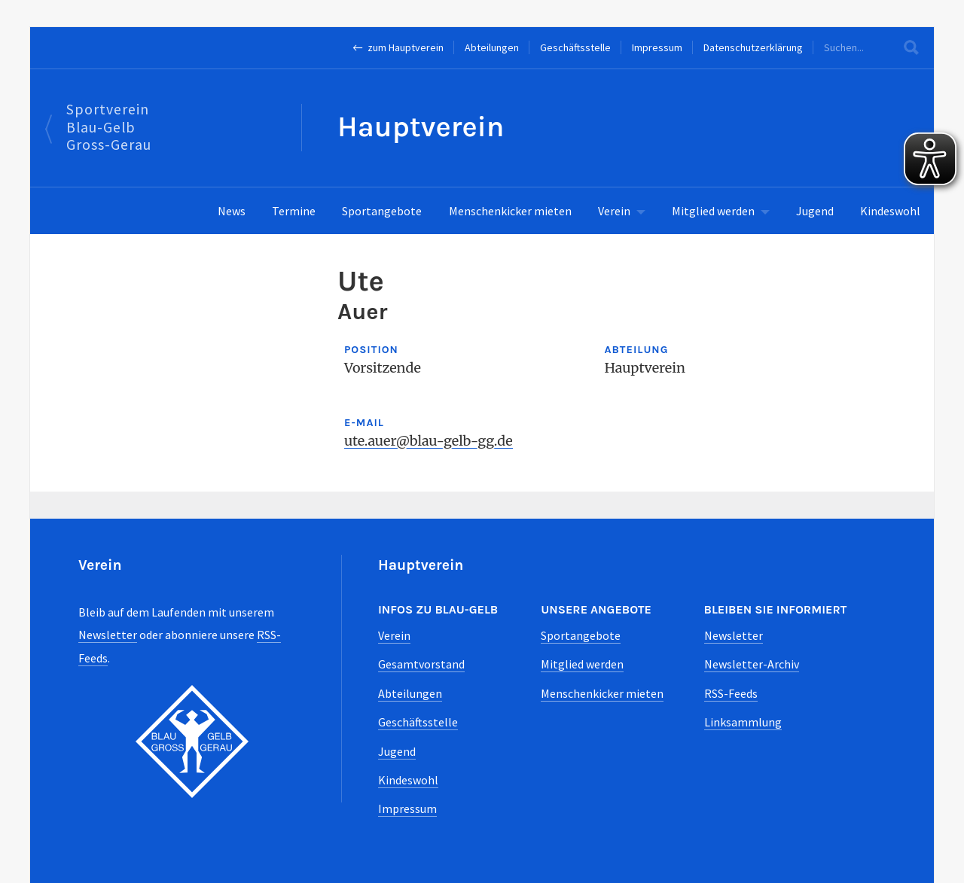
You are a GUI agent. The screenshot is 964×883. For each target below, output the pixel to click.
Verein (614, 210)
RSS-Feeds (731, 693)
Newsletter (107, 634)
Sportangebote (382, 210)
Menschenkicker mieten (510, 210)
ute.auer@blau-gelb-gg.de (428, 440)
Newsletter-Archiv (751, 663)
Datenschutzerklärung (753, 47)
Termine (294, 210)
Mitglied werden (713, 210)
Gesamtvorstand (421, 663)
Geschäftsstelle (575, 47)
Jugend (815, 210)
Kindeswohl (890, 210)
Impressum (657, 47)
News (232, 210)
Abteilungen (492, 47)
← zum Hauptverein (398, 47)
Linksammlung (743, 721)
